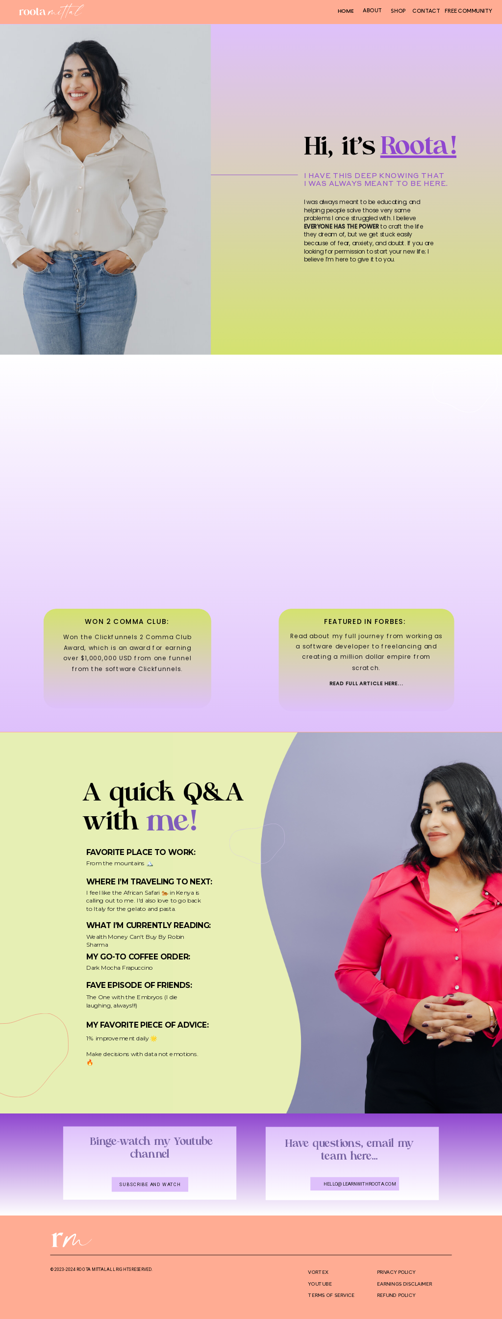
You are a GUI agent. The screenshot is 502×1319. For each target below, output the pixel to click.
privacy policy (396, 1271)
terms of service (331, 1295)
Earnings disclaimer (404, 1283)
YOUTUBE (320, 1283)
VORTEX (318, 1271)
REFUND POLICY (396, 1295)
